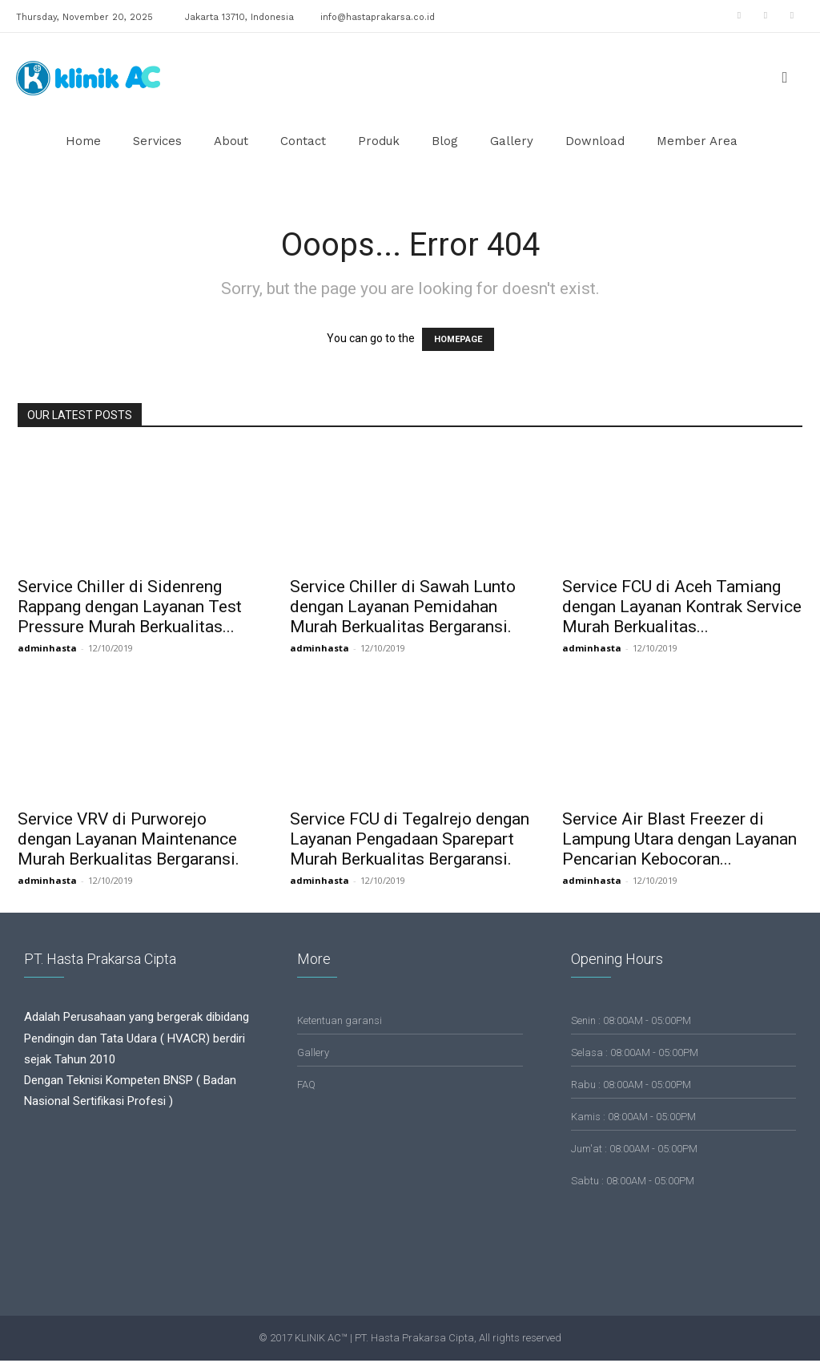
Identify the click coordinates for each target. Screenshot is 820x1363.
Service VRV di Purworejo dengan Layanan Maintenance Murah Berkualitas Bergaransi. (128, 839)
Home (83, 141)
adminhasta (47, 648)
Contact (303, 141)
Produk (379, 141)
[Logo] (88, 77)
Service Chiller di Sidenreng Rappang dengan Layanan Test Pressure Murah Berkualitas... (130, 606)
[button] (785, 78)
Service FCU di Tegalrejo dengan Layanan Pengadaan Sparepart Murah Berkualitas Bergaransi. (409, 839)
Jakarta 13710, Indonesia (239, 17)
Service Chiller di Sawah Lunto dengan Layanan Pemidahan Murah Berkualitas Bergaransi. (403, 606)
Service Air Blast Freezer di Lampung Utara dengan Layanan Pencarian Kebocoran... (679, 839)
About (231, 141)
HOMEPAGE (458, 339)
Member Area (697, 141)
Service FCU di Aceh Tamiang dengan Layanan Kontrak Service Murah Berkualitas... (682, 606)
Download (595, 141)
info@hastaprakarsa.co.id (377, 17)
